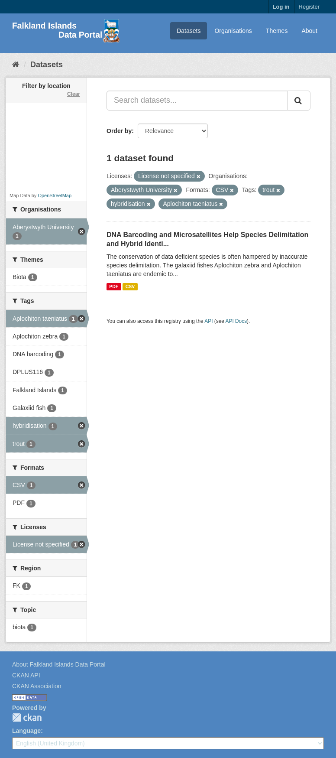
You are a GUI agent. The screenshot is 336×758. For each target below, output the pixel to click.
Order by (119, 130)
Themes (277, 30)
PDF (113, 286)
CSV (130, 286)
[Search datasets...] (197, 101)
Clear (73, 94)
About (309, 30)
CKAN (27, 717)
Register (309, 6)
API (208, 321)
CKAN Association (36, 686)
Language (26, 730)
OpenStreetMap (54, 195)
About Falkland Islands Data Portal (59, 664)
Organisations (233, 30)
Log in (281, 6)
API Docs (236, 321)
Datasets (188, 30)
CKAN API (26, 675)
